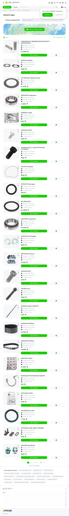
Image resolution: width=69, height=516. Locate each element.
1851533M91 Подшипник (28, 95)
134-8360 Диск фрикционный (30, 78)
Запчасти (19, 10)
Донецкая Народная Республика (21, 482)
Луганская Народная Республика (38, 482)
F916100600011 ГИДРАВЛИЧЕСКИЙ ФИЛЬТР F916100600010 (35, 42)
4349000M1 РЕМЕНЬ (27, 323)
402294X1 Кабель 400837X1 (30, 306)
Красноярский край (37, 473)
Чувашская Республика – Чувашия (11, 473)
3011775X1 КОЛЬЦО (27, 167)
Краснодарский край (26, 473)
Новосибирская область (58, 476)
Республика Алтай (37, 470)
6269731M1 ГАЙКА (26, 358)
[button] (7, 7)
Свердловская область (29, 479)
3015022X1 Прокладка (28, 184)
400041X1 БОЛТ (26, 271)
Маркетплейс (12, 10)
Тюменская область (41, 479)
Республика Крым (8, 482)
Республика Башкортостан (25, 470)
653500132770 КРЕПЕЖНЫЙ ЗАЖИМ (33, 376)
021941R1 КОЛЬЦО (26, 60)
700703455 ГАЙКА (27, 393)
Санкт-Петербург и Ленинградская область (25, 476)
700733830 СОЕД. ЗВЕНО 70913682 (32, 428)
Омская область (7, 479)
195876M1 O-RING (26, 113)
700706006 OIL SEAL (27, 411)
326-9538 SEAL (26, 201)
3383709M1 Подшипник (28, 219)
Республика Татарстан (48, 470)
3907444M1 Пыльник (27, 254)
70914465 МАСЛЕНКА (28, 445)
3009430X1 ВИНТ (26, 130)
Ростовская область (17, 479)
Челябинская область (52, 479)
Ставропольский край (48, 473)
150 (41, 462)
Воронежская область (9, 476)
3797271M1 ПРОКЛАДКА (28, 236)
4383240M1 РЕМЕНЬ (27, 341)
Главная (5, 10)
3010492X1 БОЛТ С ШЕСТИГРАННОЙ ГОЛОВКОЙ (33, 148)
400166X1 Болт (25, 289)
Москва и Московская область (43, 476)
